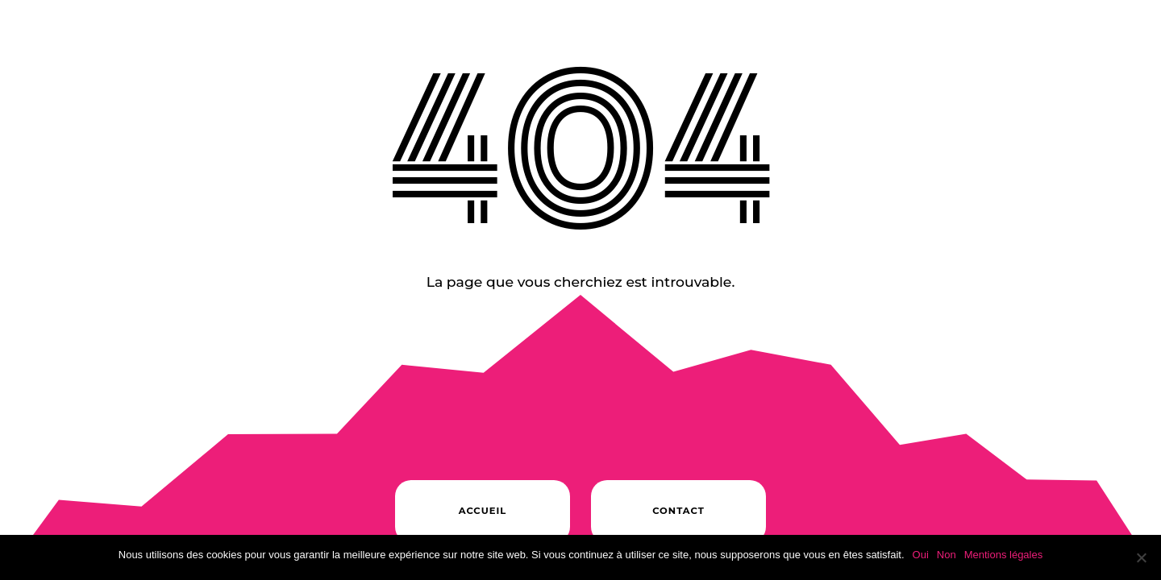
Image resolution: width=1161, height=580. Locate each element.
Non (946, 555)
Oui (921, 555)
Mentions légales (1003, 555)
